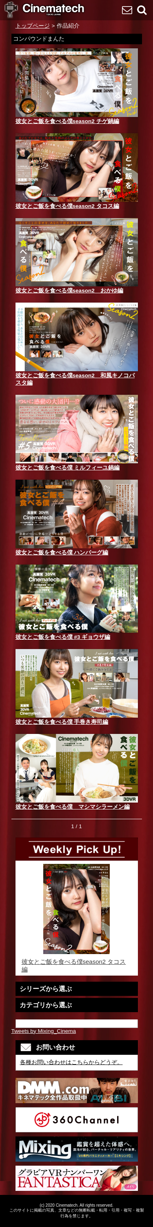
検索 (141, 9)
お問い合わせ (127, 9)
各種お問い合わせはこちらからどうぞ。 (71, 1062)
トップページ (33, 26)
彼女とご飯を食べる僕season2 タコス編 (77, 918)
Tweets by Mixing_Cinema (43, 1031)
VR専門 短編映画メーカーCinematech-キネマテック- (45, 10)
